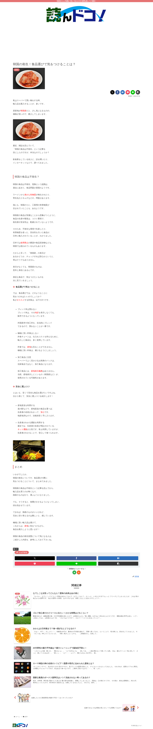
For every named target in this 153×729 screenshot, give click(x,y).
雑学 (16, 549)
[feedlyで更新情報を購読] (74, 572)
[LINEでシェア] (133, 92)
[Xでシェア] (112, 92)
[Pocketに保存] (128, 92)
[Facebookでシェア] (117, 92)
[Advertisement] (76, 41)
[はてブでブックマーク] (122, 92)
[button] (138, 92)
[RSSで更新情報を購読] (79, 572)
